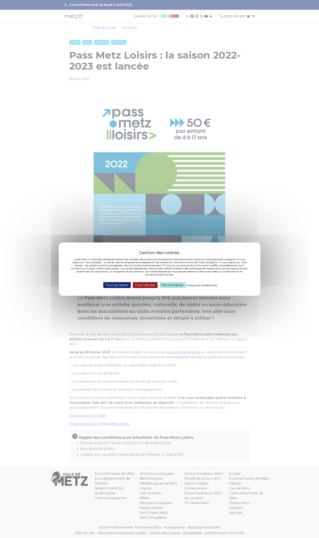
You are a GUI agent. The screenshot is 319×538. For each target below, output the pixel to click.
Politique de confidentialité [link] (201, 285)
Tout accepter (117, 285)
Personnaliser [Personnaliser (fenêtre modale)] (173, 285)
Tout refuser (145, 285)
